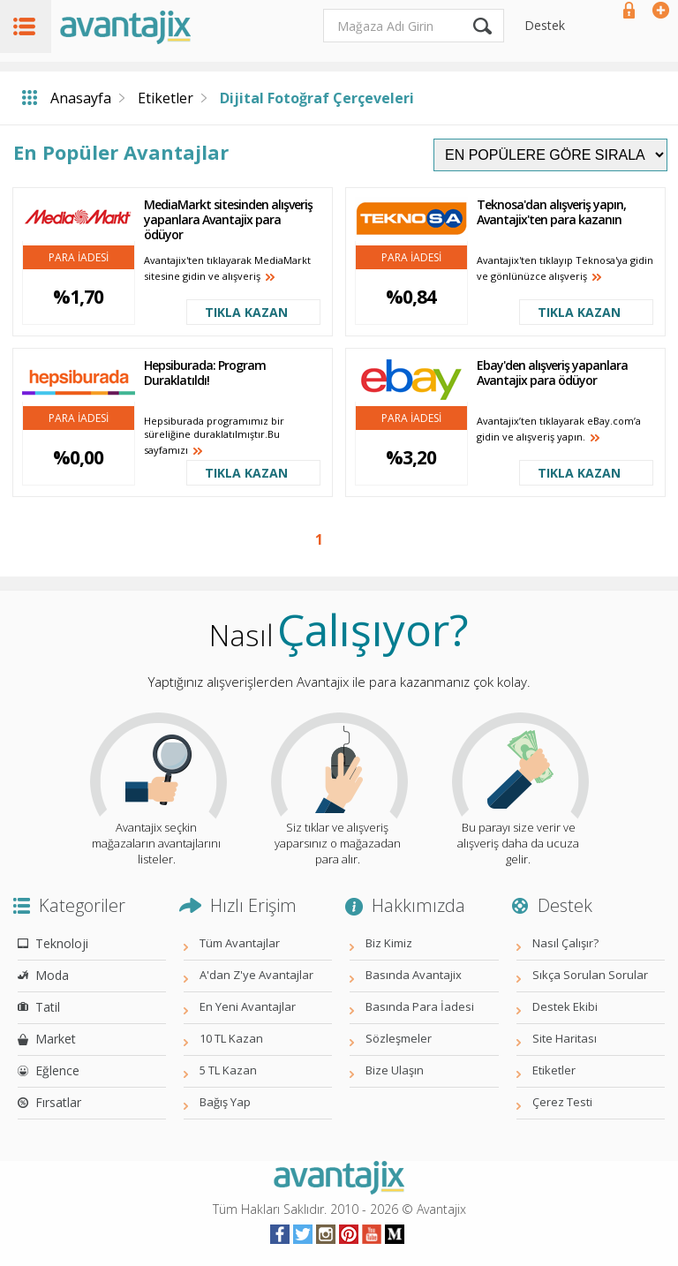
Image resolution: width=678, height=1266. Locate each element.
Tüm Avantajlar (240, 943)
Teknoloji (61, 943)
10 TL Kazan (231, 1038)
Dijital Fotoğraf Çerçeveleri (317, 98)
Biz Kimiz (388, 943)
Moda (52, 975)
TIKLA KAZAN (246, 312)
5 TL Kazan (228, 1070)
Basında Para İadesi (419, 1006)
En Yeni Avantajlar (248, 1006)
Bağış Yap (225, 1102)
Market (55, 1038)
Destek (544, 25)
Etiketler (165, 98)
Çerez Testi (562, 1102)
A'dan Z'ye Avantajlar (256, 975)
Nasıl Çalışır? (565, 943)
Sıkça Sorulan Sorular (590, 975)
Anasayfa (80, 98)
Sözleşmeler (398, 1038)
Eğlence (57, 1070)
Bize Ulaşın (394, 1070)
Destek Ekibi (565, 1006)
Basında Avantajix (413, 975)
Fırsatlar (58, 1102)
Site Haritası (564, 1038)
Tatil (47, 1006)
